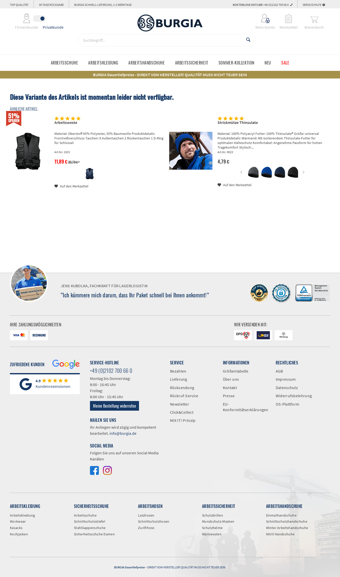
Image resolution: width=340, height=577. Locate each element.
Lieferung (178, 379)
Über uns (231, 379)
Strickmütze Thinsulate (238, 122)
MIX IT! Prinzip (183, 420)
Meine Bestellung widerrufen (114, 406)
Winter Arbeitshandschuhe (287, 527)
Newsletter (179, 404)
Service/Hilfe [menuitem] (314, 5)
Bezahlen (178, 371)
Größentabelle (236, 371)
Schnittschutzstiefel (89, 521)
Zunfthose (146, 527)
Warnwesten (212, 534)
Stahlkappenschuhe (89, 527)
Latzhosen (146, 515)
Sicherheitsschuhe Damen (94, 534)
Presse (229, 395)
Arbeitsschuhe (85, 515)
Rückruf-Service (184, 395)
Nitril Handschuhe (280, 534)
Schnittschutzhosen (153, 521)
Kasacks (16, 527)
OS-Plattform (287, 404)
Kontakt (230, 387)
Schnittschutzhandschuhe (286, 521)
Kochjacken (19, 534)
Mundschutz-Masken (218, 521)
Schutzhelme (212, 527)
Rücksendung (182, 387)
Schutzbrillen (212, 515)
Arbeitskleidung (22, 515)
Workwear (18, 521)
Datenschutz (287, 387)
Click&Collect (181, 412)
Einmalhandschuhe (281, 515)
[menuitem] (261, 18)
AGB (279, 371)
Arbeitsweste (65, 122)
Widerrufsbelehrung (294, 395)
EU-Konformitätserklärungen (245, 407)
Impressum (286, 379)
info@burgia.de (123, 433)
